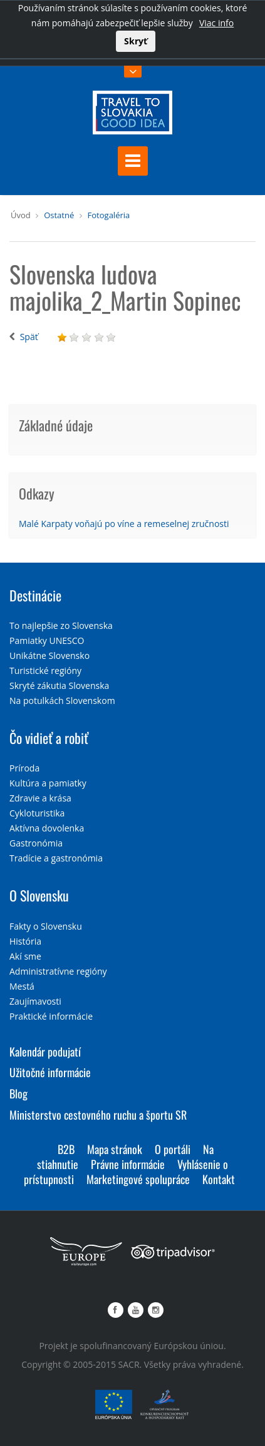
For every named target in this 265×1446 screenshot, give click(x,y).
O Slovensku (39, 895)
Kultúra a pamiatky (47, 783)
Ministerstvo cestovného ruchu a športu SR (98, 1115)
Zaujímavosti (35, 1001)
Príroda (24, 768)
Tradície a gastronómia (56, 858)
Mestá (21, 986)
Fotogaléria (109, 215)
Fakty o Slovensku (45, 926)
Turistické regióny (45, 670)
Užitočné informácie (50, 1072)
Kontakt (218, 1179)
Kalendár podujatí (45, 1051)
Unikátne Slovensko (49, 655)
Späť (29, 337)
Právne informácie (128, 1164)
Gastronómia (36, 843)
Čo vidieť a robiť (48, 738)
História (25, 941)
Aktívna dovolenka (46, 828)
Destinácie (35, 595)
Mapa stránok (114, 1149)
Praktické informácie (51, 1016)
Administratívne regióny (58, 971)
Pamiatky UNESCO (46, 640)
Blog (18, 1093)
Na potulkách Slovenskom (62, 700)
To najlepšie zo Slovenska (61, 625)
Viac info (216, 23)
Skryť (135, 41)
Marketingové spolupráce (138, 1179)
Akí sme (25, 956)
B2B (66, 1149)
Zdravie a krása (40, 798)
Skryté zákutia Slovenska (59, 685)
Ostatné (59, 215)
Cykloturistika (37, 813)
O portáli (172, 1149)
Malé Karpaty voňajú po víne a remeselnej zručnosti (124, 524)
